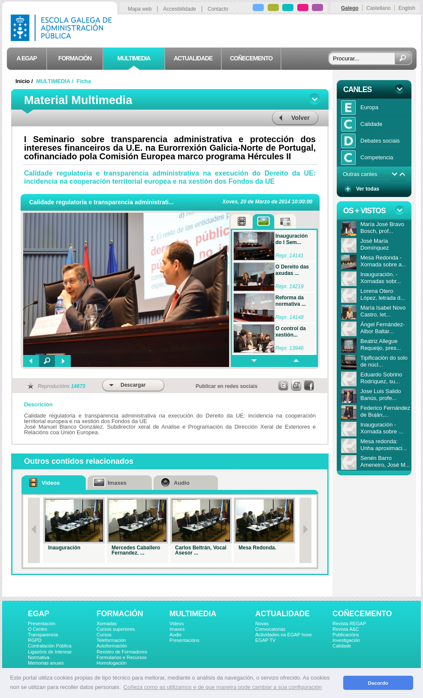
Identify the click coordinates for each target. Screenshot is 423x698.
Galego (350, 8)
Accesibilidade (179, 9)
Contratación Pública (50, 645)
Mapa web (139, 9)
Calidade (341, 645)
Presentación (41, 623)
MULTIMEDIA (192, 613)
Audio (175, 634)
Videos (176, 623)
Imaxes (176, 629)
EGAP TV (265, 640)
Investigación (346, 640)
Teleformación (111, 640)
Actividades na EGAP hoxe (283, 634)
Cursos (104, 634)
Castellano (378, 8)
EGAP (38, 613)
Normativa (38, 657)
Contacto (218, 9)
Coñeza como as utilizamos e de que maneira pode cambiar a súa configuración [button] (223, 687)
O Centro (37, 629)
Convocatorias (270, 629)
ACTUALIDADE (282, 613)
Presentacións (184, 640)
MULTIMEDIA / (55, 81)
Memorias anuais (46, 662)
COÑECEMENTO (362, 613)
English (407, 8)
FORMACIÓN (120, 613)
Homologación (112, 662)
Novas (262, 623)
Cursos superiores (116, 629)
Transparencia (43, 634)
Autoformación (112, 645)
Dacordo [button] (378, 683)
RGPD (35, 640)
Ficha (84, 81)
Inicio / (24, 81)
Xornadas (107, 623)
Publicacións (345, 634)
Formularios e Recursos (122, 657)
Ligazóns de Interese (50, 651)
